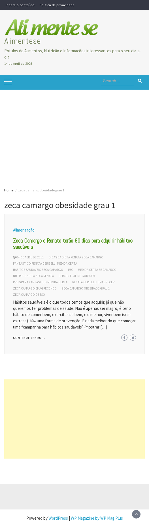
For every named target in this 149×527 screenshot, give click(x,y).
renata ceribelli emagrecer (93, 282)
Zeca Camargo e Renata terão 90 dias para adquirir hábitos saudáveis (73, 243)
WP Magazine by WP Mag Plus (97, 518)
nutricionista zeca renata (33, 276)
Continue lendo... (29, 338)
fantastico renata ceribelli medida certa (45, 263)
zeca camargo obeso (29, 295)
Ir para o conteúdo (20, 5)
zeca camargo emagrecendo (35, 288)
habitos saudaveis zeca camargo (38, 270)
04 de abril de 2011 (30, 257)
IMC (70, 270)
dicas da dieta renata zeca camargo (76, 257)
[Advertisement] (74, 129)
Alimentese (22, 41)
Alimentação (24, 230)
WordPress (58, 518)
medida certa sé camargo (97, 270)
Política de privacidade (57, 5)
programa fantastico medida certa (40, 282)
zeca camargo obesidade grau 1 (85, 288)
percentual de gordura (77, 276)
